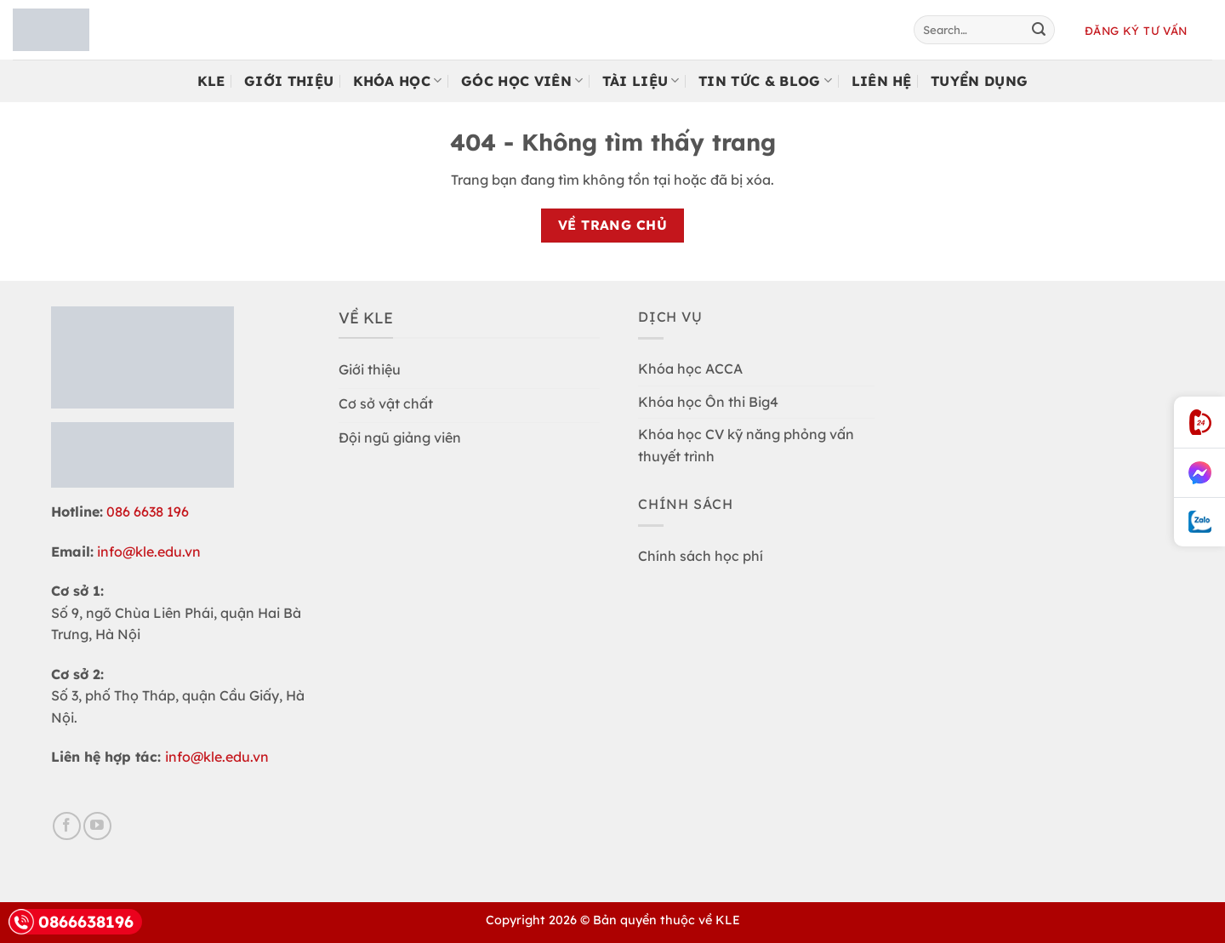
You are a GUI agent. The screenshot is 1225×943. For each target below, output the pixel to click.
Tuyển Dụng (979, 80)
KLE (211, 80)
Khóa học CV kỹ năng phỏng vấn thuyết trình (746, 445)
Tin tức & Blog (765, 80)
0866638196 (71, 921)
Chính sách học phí (700, 555)
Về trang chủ (613, 224)
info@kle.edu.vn (149, 551)
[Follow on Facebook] (67, 826)
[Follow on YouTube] (97, 826)
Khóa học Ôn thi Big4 (708, 401)
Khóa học (397, 80)
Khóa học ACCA (690, 368)
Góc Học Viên (522, 80)
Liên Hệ (882, 80)
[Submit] (1038, 29)
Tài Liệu (641, 80)
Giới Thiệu (288, 80)
